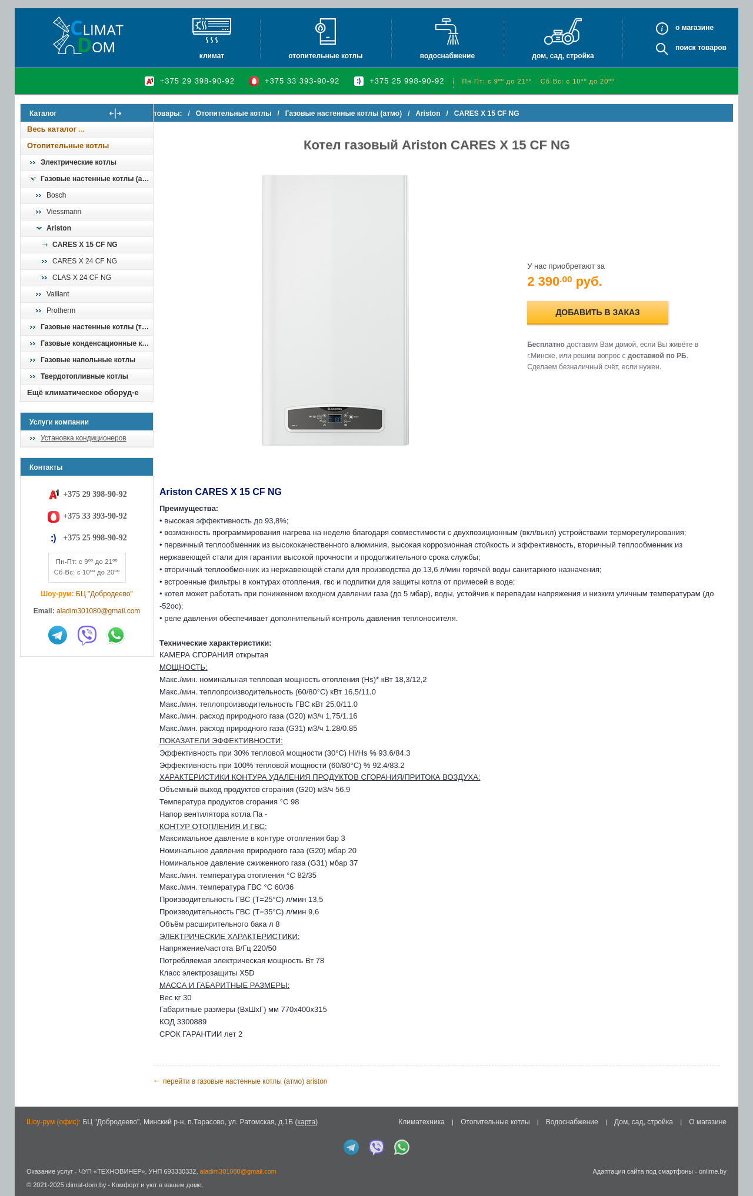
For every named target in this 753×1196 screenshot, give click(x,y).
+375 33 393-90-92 (302, 80)
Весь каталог (51, 129)
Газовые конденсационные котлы (96, 343)
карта (306, 1122)
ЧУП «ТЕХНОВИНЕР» (112, 1171)
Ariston (58, 228)
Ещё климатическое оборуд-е (83, 392)
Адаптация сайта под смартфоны (642, 1171)
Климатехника (421, 1122)
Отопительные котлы (325, 56)
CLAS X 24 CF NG (81, 277)
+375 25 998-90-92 (406, 80)
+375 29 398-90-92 (197, 80)
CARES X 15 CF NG (85, 244)
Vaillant (57, 294)
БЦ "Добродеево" (104, 594)
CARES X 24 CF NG (84, 261)
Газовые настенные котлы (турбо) (96, 327)
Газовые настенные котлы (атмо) (96, 179)
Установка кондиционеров (83, 438)
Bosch (56, 195)
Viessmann (63, 212)
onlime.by (713, 1171)
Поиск (685, 48)
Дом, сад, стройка (563, 56)
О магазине (708, 1122)
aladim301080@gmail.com (98, 611)
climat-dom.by (86, 1184)
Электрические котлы (78, 162)
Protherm (60, 310)
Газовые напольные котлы (88, 360)
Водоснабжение (447, 56)
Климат (211, 56)
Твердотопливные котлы (84, 376)
